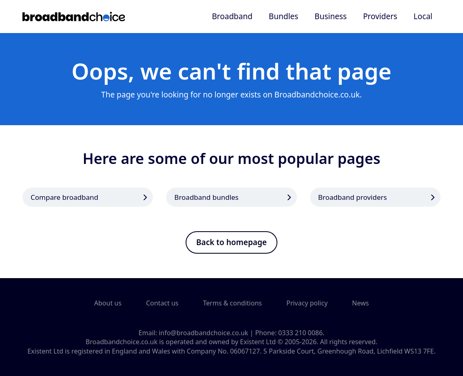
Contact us (162, 303)
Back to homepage (231, 242)
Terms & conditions (232, 303)
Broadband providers (352, 197)
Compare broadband (64, 197)
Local (423, 16)
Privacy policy (307, 303)
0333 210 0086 (300, 332)
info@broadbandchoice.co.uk (203, 332)
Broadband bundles (206, 197)
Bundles (283, 16)
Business (331, 16)
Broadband (232, 16)
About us (108, 303)
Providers (380, 16)
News (360, 303)
